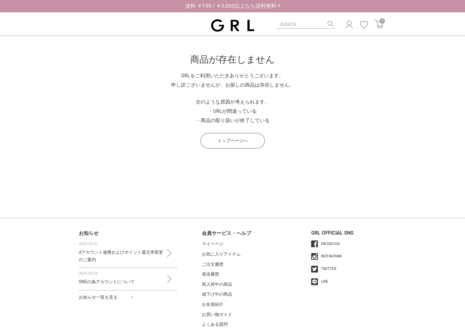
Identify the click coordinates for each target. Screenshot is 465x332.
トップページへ (233, 140)
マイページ (212, 243)
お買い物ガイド (217, 314)
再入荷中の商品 (217, 284)
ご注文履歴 (212, 264)
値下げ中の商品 (217, 294)
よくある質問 (215, 324)
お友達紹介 (212, 304)
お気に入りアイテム (221, 254)
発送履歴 (210, 274)
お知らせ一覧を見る (98, 297)
